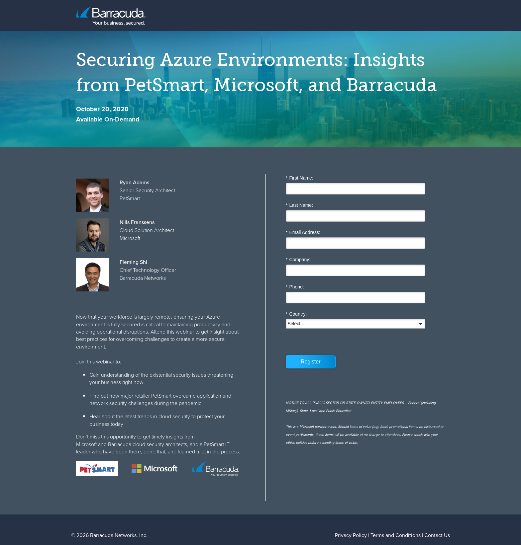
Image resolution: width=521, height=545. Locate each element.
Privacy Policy (351, 535)
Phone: (295, 287)
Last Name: (299, 205)
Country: (296, 314)
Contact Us (437, 535)
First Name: (299, 178)
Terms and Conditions (395, 535)
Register (311, 361)
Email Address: (303, 232)
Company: (298, 260)
